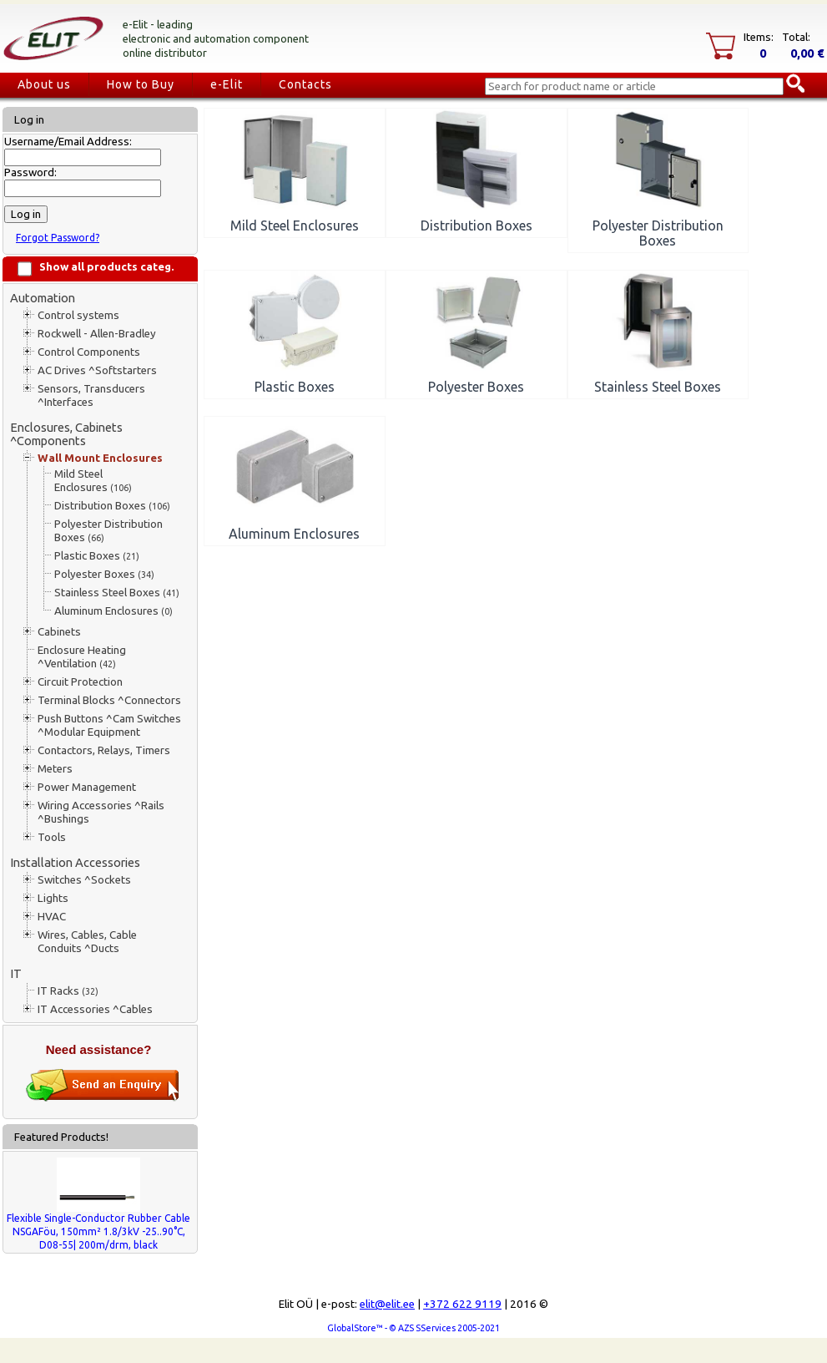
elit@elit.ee (387, 1304)
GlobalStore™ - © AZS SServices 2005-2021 (413, 1328)
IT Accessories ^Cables (95, 1009)
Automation (42, 298)
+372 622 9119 (462, 1304)
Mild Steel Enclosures (93, 481)
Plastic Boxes (96, 556)
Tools (52, 837)
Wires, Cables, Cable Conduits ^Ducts (87, 942)
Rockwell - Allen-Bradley (97, 333)
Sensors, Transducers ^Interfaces (91, 395)
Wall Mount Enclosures (100, 458)
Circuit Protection (80, 682)
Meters (55, 769)
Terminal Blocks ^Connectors (109, 700)
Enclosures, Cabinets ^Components (66, 434)
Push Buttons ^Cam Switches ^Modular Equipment (109, 725)
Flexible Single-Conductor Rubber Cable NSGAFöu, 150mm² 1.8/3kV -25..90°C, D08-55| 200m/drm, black (98, 1231)
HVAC (52, 916)
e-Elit (226, 84)
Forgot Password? (57, 237)
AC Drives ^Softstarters (97, 370)
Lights (53, 898)
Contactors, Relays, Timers (104, 750)
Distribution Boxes (112, 505)
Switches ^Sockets (84, 880)
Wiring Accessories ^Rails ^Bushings (101, 812)
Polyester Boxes (104, 574)
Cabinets (59, 632)
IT (16, 973)
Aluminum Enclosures (113, 611)
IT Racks (68, 991)
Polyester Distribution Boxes (108, 531)
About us (44, 84)
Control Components (89, 352)
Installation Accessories (75, 862)
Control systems (78, 315)
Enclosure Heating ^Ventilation (82, 657)
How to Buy (140, 84)
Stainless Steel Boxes (116, 592)
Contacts (305, 84)
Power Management (87, 787)
